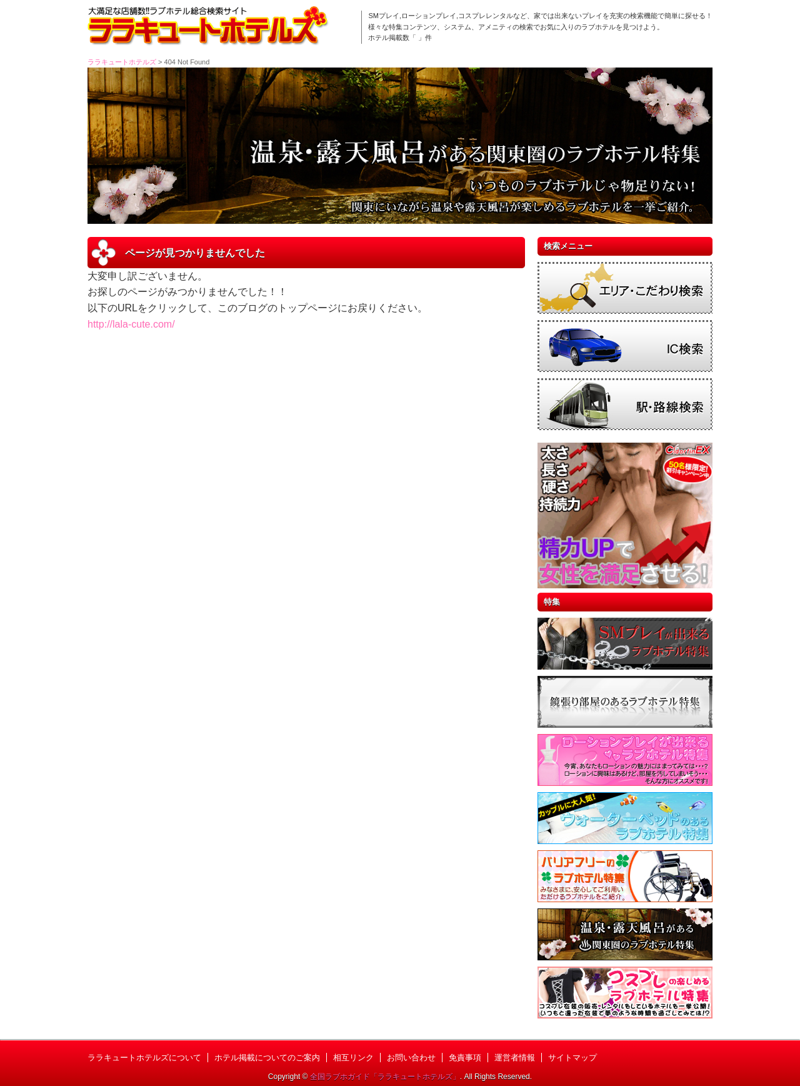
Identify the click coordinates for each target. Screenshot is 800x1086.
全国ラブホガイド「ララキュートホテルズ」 (385, 1076)
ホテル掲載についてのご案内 (267, 1057)
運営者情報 (514, 1057)
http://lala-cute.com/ (131, 324)
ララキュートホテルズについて (144, 1057)
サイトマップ (572, 1057)
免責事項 (465, 1057)
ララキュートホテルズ (122, 62)
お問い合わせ (411, 1057)
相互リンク (353, 1057)
